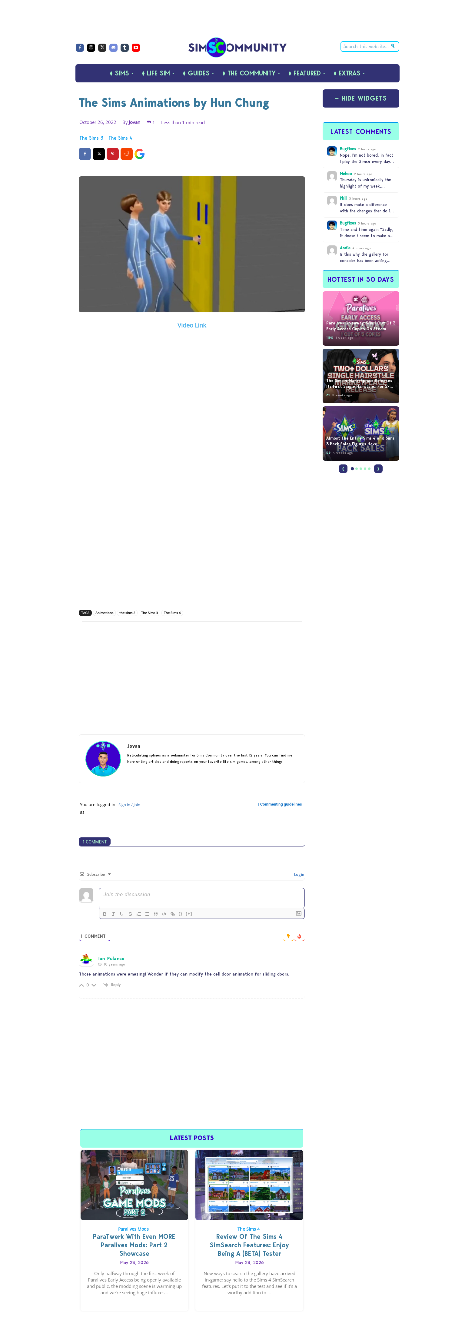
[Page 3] (361, 468)
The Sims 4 (120, 138)
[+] (189, 913)
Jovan (134, 122)
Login (298, 874)
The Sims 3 (91, 138)
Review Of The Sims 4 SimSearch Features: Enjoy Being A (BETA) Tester (249, 1245)
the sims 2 (127, 612)
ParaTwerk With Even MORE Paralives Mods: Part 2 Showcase (134, 1245)
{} (180, 913)
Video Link (192, 325)
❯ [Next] (378, 468)
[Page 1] (352, 468)
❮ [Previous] (343, 468)
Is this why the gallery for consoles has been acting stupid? (364, 260)
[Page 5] (369, 468)
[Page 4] (365, 468)
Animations (104, 612)
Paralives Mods (133, 1229)
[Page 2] (356, 468)
